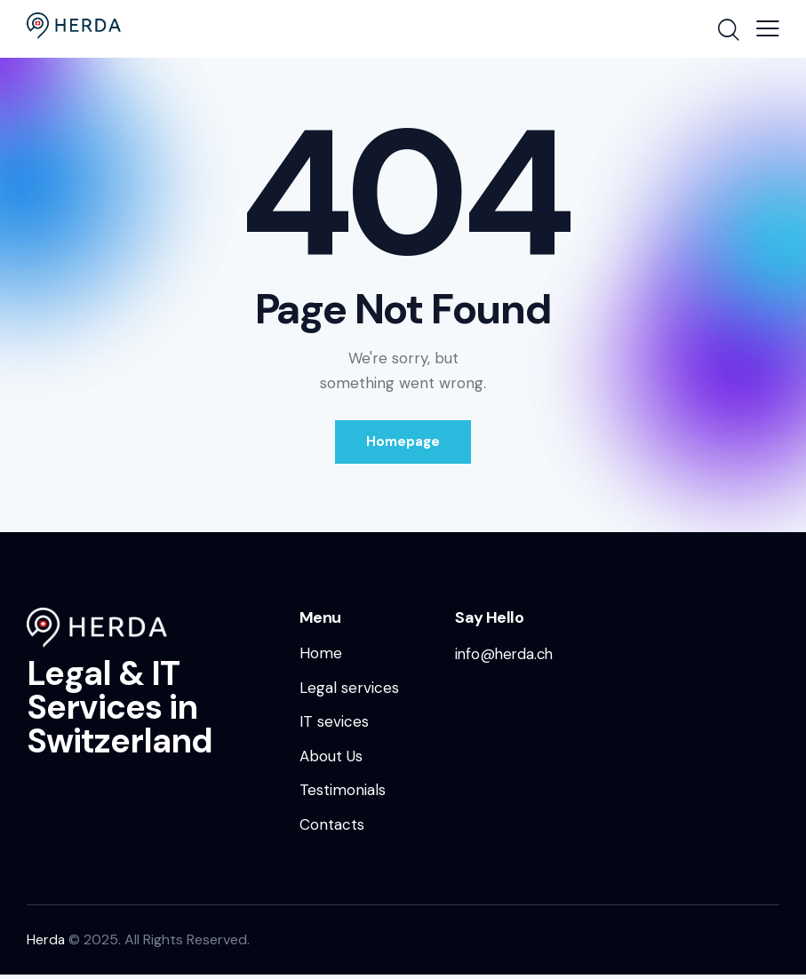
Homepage (403, 442)
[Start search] (727, 31)
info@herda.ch (506, 655)
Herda (46, 944)
